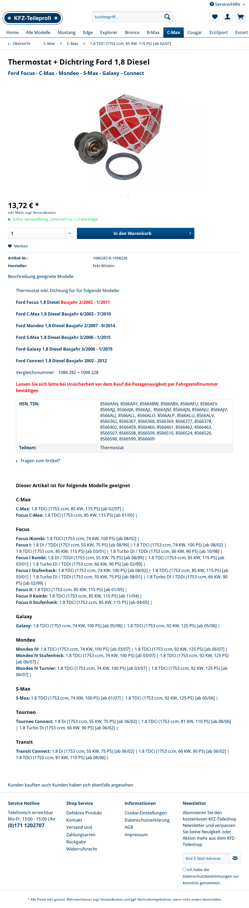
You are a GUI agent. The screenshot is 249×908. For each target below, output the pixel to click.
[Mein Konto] (227, 16)
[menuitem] (132, 19)
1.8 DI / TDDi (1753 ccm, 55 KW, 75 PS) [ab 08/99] (81, 545)
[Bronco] (132, 32)
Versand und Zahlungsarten (80, 830)
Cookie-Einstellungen (146, 813)
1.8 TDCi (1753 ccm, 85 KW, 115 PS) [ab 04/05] (104, 602)
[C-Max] (173, 32)
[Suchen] (167, 16)
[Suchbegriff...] (132, 16)
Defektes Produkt (84, 813)
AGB (129, 827)
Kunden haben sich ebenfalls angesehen (92, 785)
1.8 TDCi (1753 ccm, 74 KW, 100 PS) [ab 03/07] (85, 649)
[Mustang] (66, 32)
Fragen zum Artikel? (38, 461)
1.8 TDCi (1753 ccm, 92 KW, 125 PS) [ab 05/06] (172, 626)
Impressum (136, 835)
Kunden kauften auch (29, 785)
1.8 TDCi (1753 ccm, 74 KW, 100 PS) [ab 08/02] (91, 538)
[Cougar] (195, 32)
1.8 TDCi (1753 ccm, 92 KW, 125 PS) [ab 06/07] (179, 649)
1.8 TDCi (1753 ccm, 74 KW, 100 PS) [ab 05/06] (78, 626)
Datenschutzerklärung (147, 820)
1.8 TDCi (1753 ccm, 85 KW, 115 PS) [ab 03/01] (61, 551)
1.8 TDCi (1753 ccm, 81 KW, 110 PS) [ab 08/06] (186, 721)
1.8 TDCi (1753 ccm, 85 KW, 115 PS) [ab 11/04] (94, 596)
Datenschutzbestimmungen (207, 876)
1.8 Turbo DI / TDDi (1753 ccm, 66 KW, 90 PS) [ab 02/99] (87, 564)
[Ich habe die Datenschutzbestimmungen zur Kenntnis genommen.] (184, 869)
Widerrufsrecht (81, 849)
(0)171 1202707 (26, 825)
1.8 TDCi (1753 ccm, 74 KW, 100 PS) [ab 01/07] (76, 698)
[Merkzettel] (214, 16)
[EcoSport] (218, 32)
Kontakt (74, 820)
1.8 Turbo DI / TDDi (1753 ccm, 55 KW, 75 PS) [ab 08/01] (87, 577)
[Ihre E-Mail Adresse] (206, 858)
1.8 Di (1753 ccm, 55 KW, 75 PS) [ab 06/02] (96, 721)
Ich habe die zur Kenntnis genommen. (211, 876)
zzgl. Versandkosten (40, 212)
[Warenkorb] (240, 16)
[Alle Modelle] (38, 32)
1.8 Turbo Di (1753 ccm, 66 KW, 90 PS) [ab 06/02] (67, 728)
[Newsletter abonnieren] (235, 858)
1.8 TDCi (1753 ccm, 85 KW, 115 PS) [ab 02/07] (76, 509)
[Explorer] (109, 32)
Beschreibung (22, 276)
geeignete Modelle (55, 276)
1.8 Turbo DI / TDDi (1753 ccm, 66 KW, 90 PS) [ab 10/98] (164, 551)
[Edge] (88, 32)
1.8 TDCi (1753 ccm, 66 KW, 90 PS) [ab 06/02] (182, 751)
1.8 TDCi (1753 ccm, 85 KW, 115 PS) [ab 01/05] (89, 515)
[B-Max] (153, 32)
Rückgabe (76, 842)
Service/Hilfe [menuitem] (225, 4)
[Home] (12, 32)
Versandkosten (111, 899)
